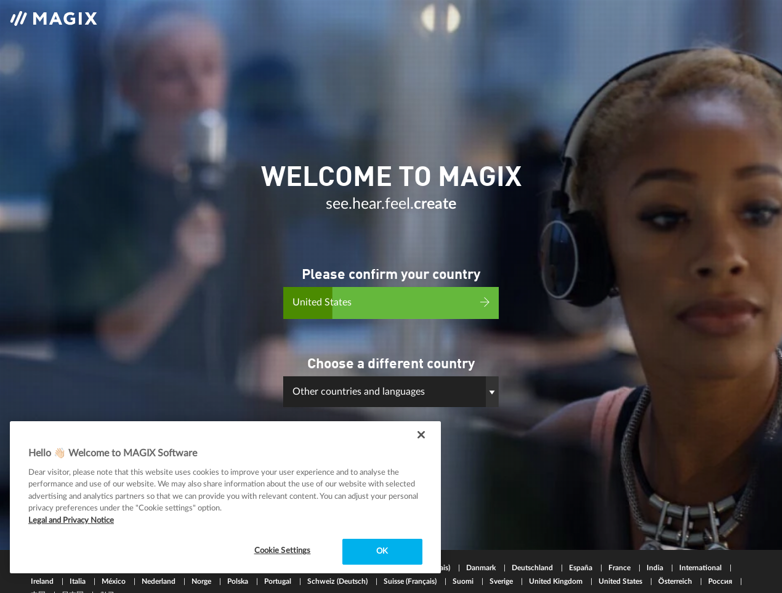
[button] (391, 386)
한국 (107, 579)
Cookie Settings (282, 551)
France (620, 551)
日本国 (74, 579)
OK (382, 551)
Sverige (502, 565)
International (701, 551)
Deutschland (533, 551)
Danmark (482, 551)
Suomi (464, 565)
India (656, 551)
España (581, 551)
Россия (721, 565)
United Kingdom (556, 565)
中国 (39, 579)
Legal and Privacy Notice (71, 521)
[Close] (421, 434)
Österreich (676, 565)
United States (621, 565)
